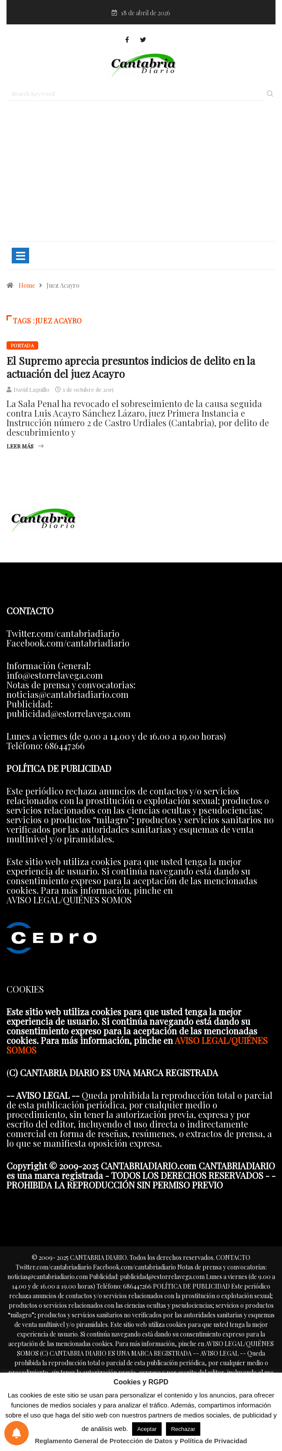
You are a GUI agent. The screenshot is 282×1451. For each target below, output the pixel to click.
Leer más (25, 446)
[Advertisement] (141, 175)
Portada (22, 345)
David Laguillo (31, 389)
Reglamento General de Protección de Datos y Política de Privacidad (141, 1440)
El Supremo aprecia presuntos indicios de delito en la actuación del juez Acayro (131, 366)
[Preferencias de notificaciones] (16, 1433)
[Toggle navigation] (20, 255)
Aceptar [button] (147, 1429)
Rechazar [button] (183, 1429)
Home (27, 285)
